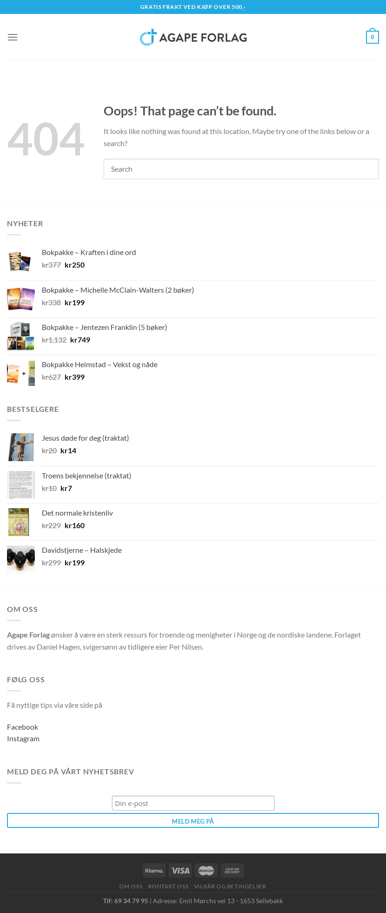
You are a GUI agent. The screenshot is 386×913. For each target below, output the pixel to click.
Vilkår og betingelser (230, 886)
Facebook (22, 726)
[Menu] (12, 37)
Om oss (130, 886)
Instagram (23, 738)
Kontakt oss (168, 886)
